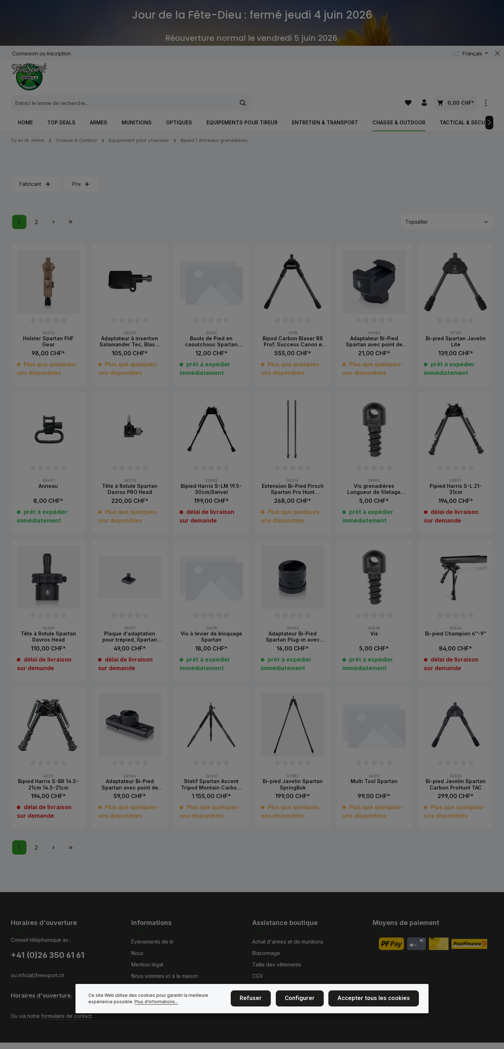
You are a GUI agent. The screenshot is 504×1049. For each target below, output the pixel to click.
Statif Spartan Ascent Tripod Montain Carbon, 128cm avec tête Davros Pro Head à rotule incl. (211, 769)
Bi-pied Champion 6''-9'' (455, 618)
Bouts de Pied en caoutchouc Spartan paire (211, 326)
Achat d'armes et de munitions (287, 942)
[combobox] (244, 80)
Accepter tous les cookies (378, 1008)
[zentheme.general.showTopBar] (486, 79)
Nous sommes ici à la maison (164, 976)
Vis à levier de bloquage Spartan (211, 621)
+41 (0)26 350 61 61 (47, 955)
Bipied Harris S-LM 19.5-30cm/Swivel (211, 473)
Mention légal (147, 964)
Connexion (25, 53)
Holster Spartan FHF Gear (48, 326)
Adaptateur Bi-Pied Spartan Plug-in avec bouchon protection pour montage (293, 621)
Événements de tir (152, 942)
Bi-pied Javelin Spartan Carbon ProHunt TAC (456, 769)
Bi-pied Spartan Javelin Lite (456, 326)
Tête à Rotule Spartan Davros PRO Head (129, 473)
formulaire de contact (66, 1016)
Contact (140, 987)
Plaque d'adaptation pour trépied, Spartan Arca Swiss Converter (129, 621)
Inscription (59, 53)
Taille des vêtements (276, 964)
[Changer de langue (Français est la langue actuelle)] (470, 53)
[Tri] (447, 206)
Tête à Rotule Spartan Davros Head (48, 621)
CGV (257, 976)
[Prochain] (489, 107)
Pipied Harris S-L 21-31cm (456, 473)
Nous (137, 953)
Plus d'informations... (156, 1010)
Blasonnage (266, 953)
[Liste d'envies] (407, 79)
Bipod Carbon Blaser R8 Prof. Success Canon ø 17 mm (293, 326)
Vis (374, 618)
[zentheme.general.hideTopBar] (497, 53)
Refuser (265, 1008)
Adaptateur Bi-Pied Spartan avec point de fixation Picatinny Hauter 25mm (374, 326)
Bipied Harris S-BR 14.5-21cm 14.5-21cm (48, 769)
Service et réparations (278, 987)
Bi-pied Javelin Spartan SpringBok (293, 769)
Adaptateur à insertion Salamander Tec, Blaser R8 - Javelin (129, 326)
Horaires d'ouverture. (41, 995)
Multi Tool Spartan (374, 766)
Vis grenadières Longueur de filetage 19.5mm (374, 473)
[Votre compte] (424, 79)
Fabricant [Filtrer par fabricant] (35, 169)
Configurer (310, 1008)
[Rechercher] (364, 80)
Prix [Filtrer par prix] (81, 169)
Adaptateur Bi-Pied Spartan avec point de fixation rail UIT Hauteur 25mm (129, 769)
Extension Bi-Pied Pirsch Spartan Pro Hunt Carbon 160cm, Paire (293, 473)
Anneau (48, 470)
